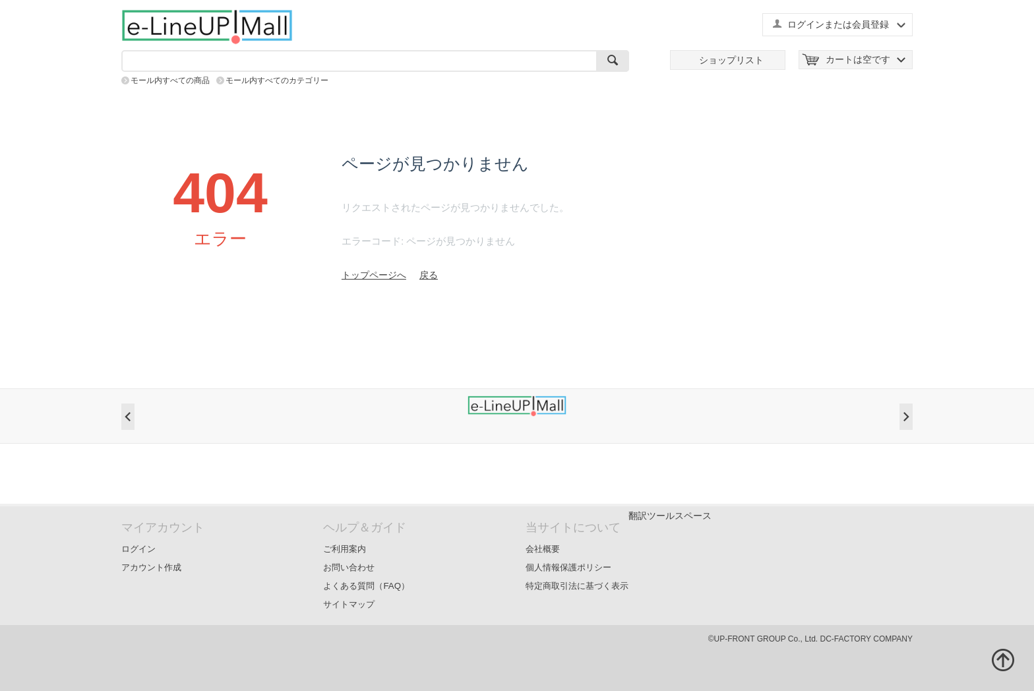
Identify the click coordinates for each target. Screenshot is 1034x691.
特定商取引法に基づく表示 (577, 586)
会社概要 (543, 549)
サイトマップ (349, 604)
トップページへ (374, 275)
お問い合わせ (349, 567)
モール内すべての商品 (170, 80)
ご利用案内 (344, 549)
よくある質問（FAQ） (366, 586)
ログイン (138, 549)
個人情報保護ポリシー (568, 567)
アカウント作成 (151, 567)
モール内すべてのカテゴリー (277, 80)
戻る (428, 275)
